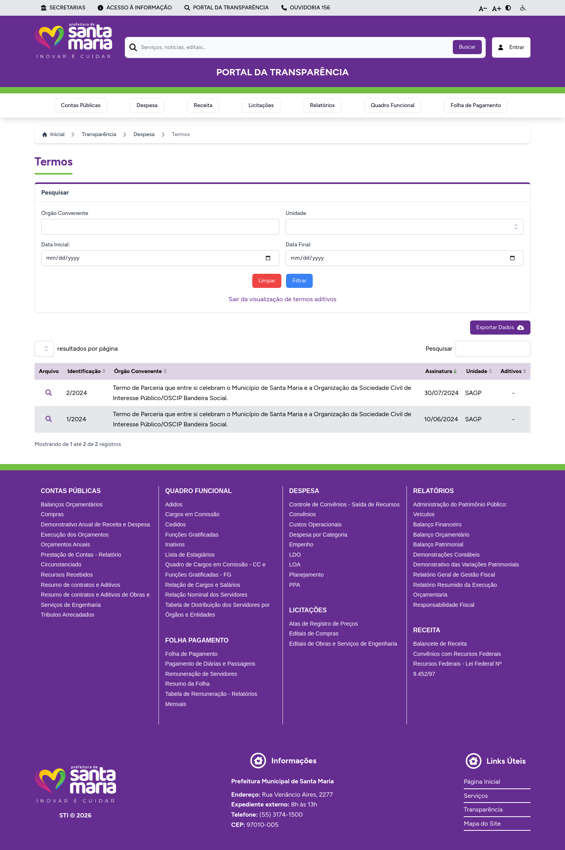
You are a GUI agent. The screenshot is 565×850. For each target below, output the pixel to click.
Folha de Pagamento (475, 105)
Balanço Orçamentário (441, 534)
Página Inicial (482, 781)
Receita (203, 105)
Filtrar (299, 280)
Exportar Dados (500, 327)
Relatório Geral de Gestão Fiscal (454, 575)
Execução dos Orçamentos (75, 534)
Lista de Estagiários (190, 554)
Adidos (173, 504)
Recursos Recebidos (67, 575)
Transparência (99, 134)
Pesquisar (439, 348)
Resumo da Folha (187, 684)
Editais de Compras (314, 633)
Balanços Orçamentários (72, 504)
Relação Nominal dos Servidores (206, 595)
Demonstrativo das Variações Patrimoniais (466, 564)
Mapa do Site (482, 823)
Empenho (301, 544)
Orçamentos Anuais (65, 544)
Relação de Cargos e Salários (202, 585)
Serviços (476, 795)
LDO (295, 554)
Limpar (267, 280)
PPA (294, 585)
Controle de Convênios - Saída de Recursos (344, 504)
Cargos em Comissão (192, 514)
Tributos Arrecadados (67, 615)
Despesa (147, 105)
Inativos (175, 544)
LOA (295, 564)
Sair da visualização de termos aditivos (283, 299)
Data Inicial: (55, 244)
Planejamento (306, 575)
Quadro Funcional (392, 105)
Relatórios (322, 105)
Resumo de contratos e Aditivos (80, 585)
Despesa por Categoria (318, 534)
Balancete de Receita (440, 644)
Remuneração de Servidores (201, 674)
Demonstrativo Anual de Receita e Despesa (95, 524)
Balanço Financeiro (437, 524)
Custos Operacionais (315, 524)
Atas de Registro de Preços (323, 624)
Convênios (302, 514)
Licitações (260, 105)
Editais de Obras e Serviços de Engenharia (343, 644)
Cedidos (175, 524)
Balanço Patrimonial (438, 544)
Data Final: (299, 244)
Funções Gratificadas (192, 534)
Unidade (296, 213)
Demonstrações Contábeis (446, 554)
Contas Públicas (80, 105)
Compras (52, 514)
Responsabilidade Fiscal (443, 605)
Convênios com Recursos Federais (457, 654)
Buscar (467, 47)
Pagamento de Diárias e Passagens (210, 664)
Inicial (53, 134)
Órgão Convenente (64, 213)
